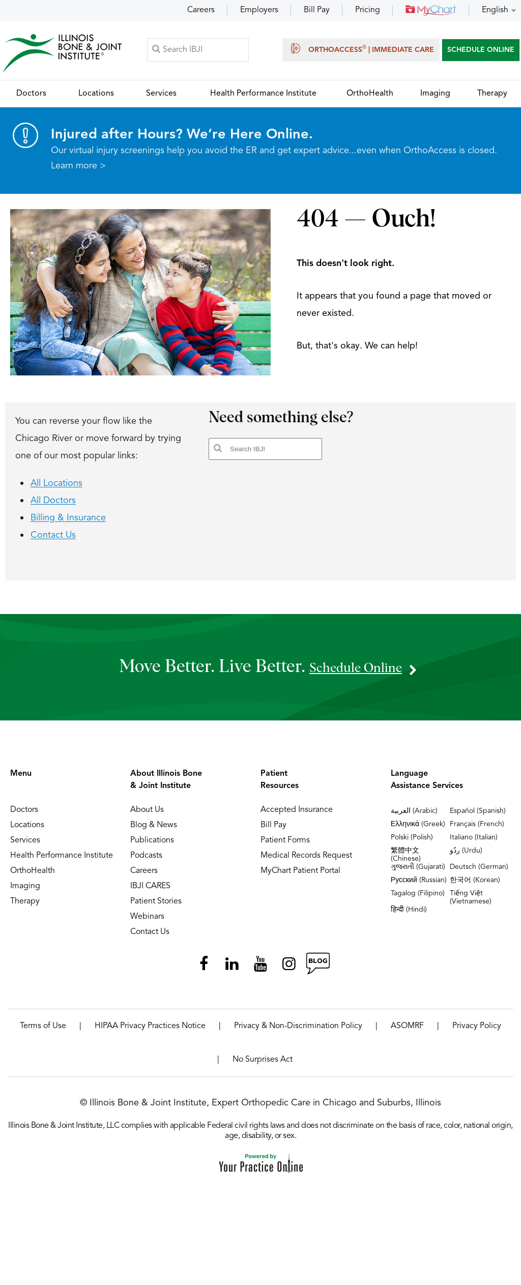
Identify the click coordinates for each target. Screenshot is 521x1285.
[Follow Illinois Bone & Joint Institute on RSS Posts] (317, 969)
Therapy (25, 906)
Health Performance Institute (61, 861)
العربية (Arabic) (414, 816)
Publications (152, 845)
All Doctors (53, 505)
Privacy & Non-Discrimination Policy (298, 1031)
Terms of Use (43, 1031)
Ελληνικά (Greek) (418, 829)
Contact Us (53, 540)
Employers (259, 10)
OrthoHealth (32, 876)
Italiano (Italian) (474, 842)
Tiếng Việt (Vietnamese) (470, 902)
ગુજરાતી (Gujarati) (418, 871)
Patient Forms (285, 845)
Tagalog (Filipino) (418, 898)
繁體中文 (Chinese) (406, 859)
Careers (201, 10)
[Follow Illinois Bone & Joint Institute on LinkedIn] (232, 969)
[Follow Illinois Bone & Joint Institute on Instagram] (289, 969)
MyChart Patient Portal (300, 876)
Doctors (24, 815)
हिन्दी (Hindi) (409, 914)
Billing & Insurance (68, 523)
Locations (27, 830)
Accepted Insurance (296, 815)
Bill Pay (317, 10)
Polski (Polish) (412, 842)
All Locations (56, 488)
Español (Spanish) (478, 816)
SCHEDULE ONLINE (480, 51)
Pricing (367, 10)
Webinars (147, 922)
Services (25, 845)
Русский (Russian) (419, 885)
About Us (147, 815)
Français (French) (477, 829)
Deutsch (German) (479, 871)
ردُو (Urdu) (466, 855)
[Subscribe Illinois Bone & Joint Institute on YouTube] (260, 969)
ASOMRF (407, 1031)
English (495, 10)
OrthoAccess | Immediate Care (361, 51)
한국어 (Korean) (475, 885)
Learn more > (78, 171)
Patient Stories (156, 906)
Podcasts (146, 861)
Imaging (25, 891)
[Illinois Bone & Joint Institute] (64, 56)
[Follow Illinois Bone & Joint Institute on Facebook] (203, 969)
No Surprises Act (263, 1065)
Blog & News (153, 830)
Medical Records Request (306, 861)
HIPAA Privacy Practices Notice (150, 1031)
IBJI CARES (150, 891)
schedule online (355, 672)
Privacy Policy (476, 1031)
